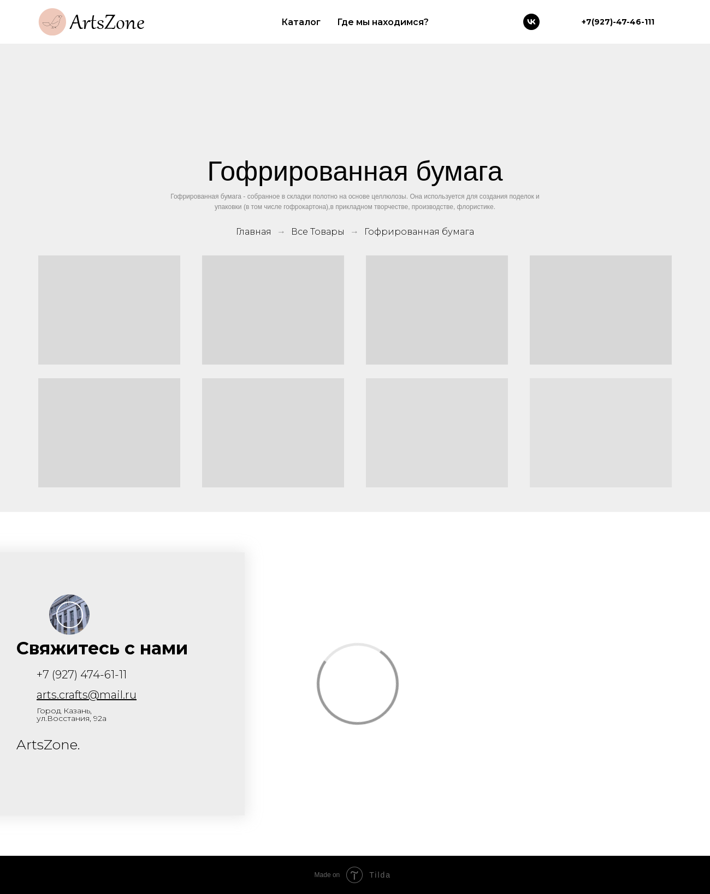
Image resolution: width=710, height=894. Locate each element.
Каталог (301, 22)
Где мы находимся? (383, 22)
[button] (69, 614)
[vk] (531, 22)
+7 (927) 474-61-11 (82, 674)
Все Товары (318, 232)
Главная (253, 232)
